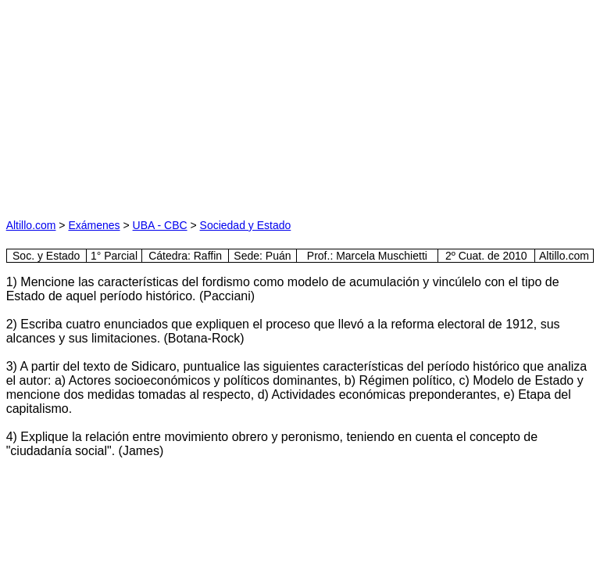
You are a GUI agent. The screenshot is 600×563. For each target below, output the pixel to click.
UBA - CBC (160, 225)
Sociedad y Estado (245, 225)
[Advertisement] (153, 104)
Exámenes (94, 225)
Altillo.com (31, 225)
